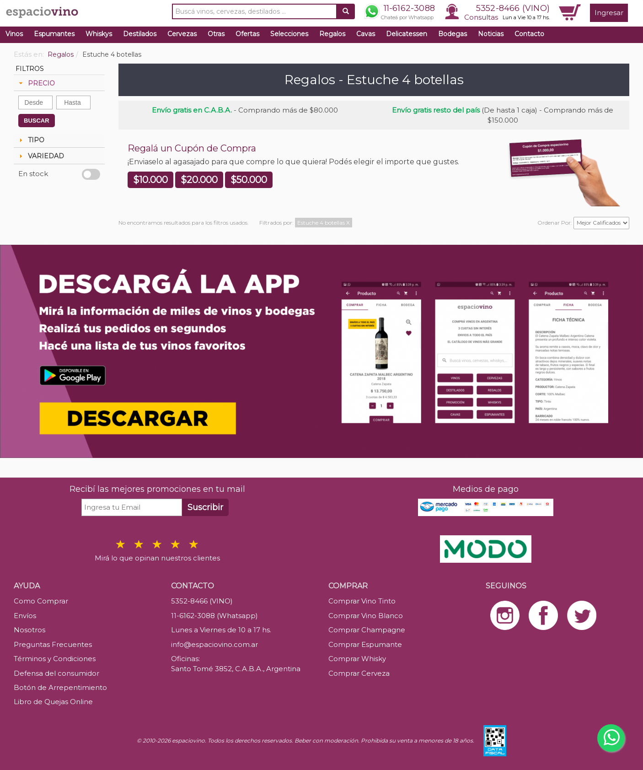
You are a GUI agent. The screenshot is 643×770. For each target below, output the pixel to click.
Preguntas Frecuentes (53, 644)
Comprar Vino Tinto (362, 601)
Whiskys (99, 34)
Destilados (139, 34)
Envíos (25, 615)
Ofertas (247, 34)
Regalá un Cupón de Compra (192, 148)
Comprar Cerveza (359, 673)
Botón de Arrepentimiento (60, 687)
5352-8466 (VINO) (513, 8)
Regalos (332, 34)
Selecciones (289, 34)
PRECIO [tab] (36, 83)
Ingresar (609, 12)
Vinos (14, 34)
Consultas (481, 17)
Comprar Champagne (366, 629)
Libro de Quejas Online (53, 701)
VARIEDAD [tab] (40, 156)
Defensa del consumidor (56, 673)
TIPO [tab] (30, 140)
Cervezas (182, 34)
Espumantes (54, 34)
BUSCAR (36, 120)
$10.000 (150, 179)
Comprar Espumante (365, 644)
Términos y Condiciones (55, 658)
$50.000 (248, 179)
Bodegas (452, 34)
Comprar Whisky (357, 658)
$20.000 (199, 179)
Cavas (365, 34)
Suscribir (205, 507)
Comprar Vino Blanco (365, 615)
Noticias (491, 34)
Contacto (529, 34)
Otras (216, 34)
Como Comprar (41, 601)
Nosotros (29, 629)
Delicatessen (406, 34)
